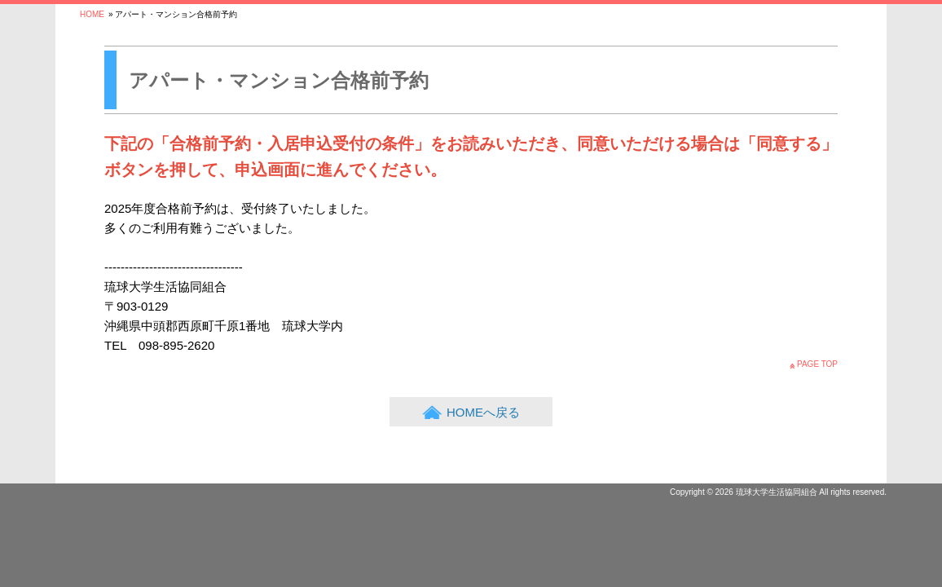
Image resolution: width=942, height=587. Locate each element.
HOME (92, 14)
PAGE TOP (817, 364)
